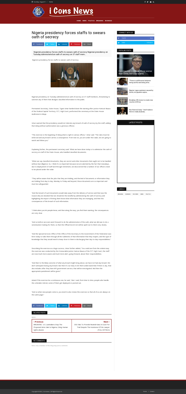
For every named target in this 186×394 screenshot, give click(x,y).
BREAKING (99, 20)
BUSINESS (108, 20)
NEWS (84, 20)
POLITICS (91, 20)
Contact (152, 391)
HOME (79, 20)
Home (51, 2)
